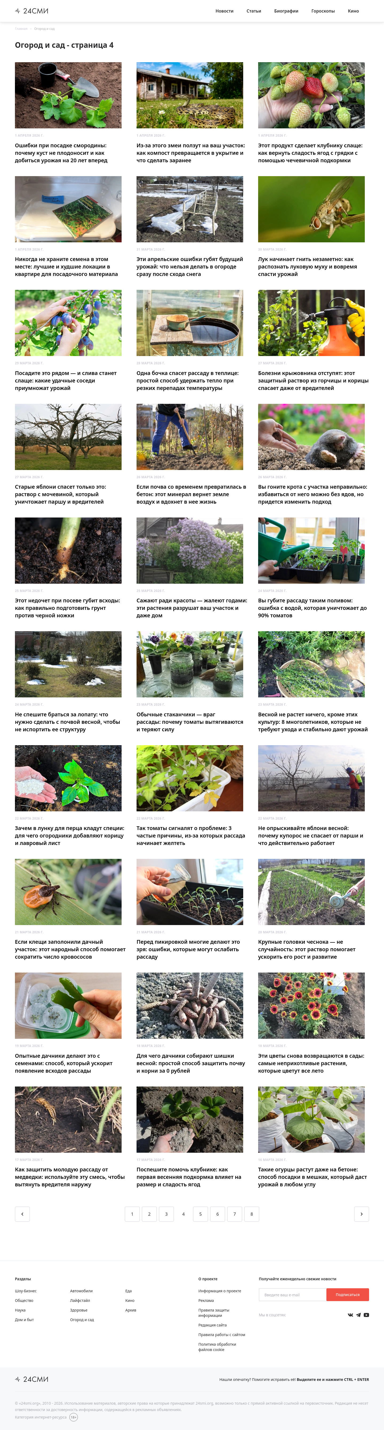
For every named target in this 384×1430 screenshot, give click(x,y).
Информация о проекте (219, 1290)
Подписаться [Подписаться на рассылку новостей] (347, 1294)
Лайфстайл (80, 1300)
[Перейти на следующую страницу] (361, 1214)
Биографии (286, 11)
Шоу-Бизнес (26, 1290)
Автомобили (81, 1290)
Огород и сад (44, 28)
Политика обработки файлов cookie (217, 1347)
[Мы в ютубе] (366, 1315)
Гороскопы (323, 11)
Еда (128, 1290)
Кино (353, 11)
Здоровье (78, 1310)
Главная (21, 28)
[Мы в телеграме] (358, 1315)
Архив (130, 1310)
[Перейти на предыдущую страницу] (22, 1214)
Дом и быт (24, 1319)
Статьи (254, 11)
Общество (24, 1300)
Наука (20, 1310)
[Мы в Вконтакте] (350, 1315)
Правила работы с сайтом (221, 1334)
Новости (224, 11)
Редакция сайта (212, 1325)
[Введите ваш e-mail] (293, 1294)
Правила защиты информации (213, 1312)
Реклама (206, 1300)
